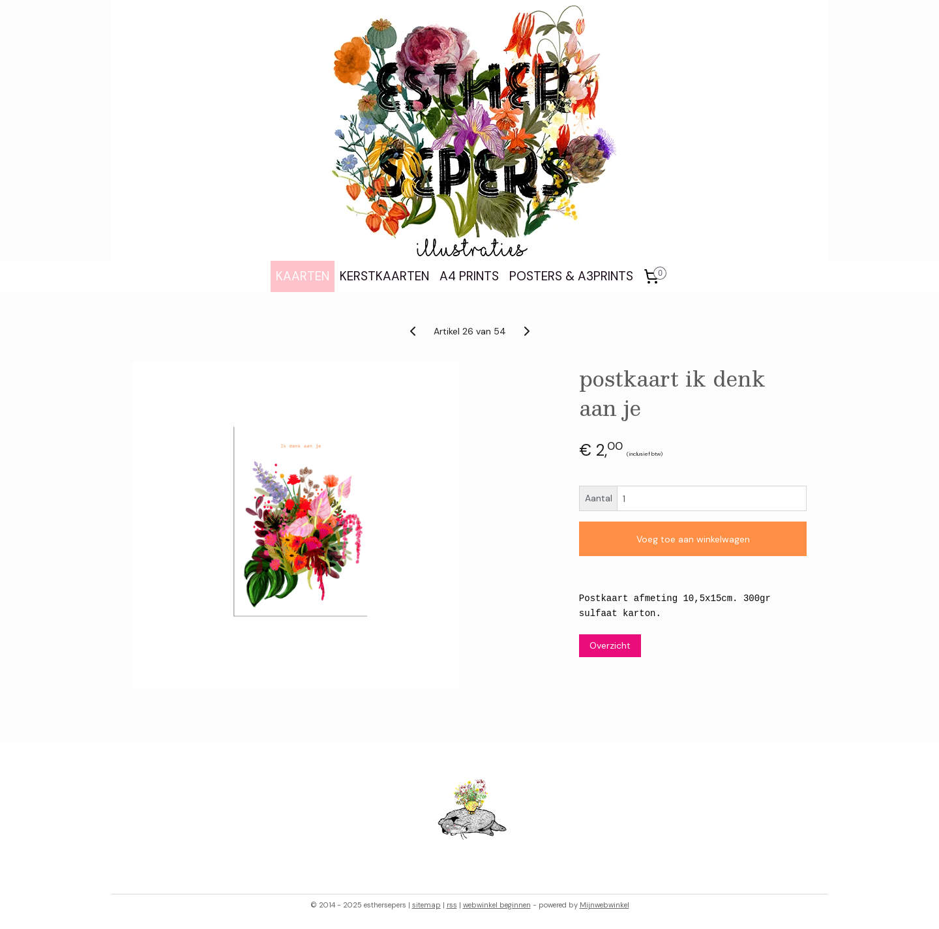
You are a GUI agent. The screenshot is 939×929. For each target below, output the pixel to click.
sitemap (426, 904)
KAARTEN (302, 276)
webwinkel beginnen (497, 904)
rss (452, 904)
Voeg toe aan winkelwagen (693, 539)
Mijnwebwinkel (604, 904)
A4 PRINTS (469, 276)
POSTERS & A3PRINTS (571, 276)
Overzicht (610, 645)
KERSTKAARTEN (384, 276)
